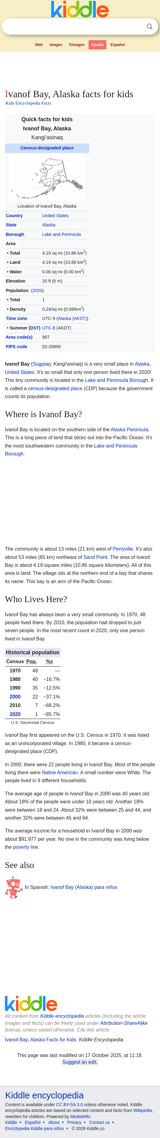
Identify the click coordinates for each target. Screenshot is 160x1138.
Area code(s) (19, 337)
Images (56, 45)
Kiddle (11, 1122)
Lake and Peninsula (61, 234)
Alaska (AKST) (72, 318)
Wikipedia (142, 1110)
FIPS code (16, 346)
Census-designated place (47, 147)
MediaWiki (80, 1116)
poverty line (25, 847)
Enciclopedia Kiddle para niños (34, 1128)
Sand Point (95, 557)
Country (14, 215)
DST (34, 327)
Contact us (99, 1122)
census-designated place (55, 388)
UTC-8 (48, 327)
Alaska (48, 224)
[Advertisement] (80, 69)
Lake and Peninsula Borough (116, 380)
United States (55, 215)
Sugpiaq (42, 364)
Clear (137, 26)
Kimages (77, 45)
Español (118, 45)
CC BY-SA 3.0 (69, 1104)
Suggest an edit (79, 1062)
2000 (15, 696)
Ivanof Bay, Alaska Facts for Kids (40, 1039)
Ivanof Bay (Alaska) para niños (84, 887)
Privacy (74, 1122)
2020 (37, 290)
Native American (60, 772)
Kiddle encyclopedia (62, 1016)
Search (149, 26)
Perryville (123, 549)
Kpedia (97, 45)
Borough (15, 234)
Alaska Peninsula (129, 429)
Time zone (16, 318)
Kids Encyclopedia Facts (28, 103)
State (11, 224)
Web (39, 45)
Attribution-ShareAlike (124, 1023)
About (54, 1122)
